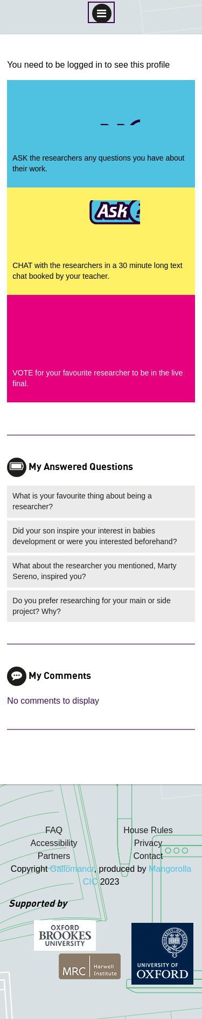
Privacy (148, 843)
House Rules (148, 830)
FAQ (53, 830)
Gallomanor (72, 868)
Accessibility (53, 843)
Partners (54, 856)
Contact (148, 856)
